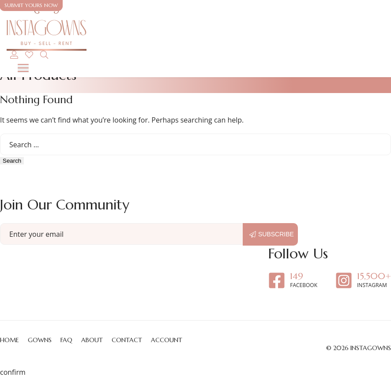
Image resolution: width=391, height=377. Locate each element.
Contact (127, 340)
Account (166, 340)
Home (9, 340)
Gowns (40, 340)
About (92, 340)
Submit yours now (31, 5)
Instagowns (370, 348)
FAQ (66, 340)
